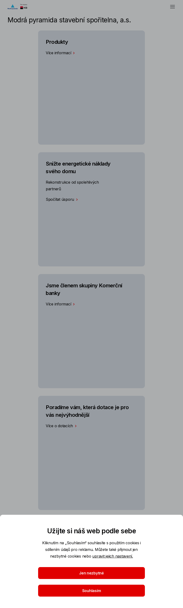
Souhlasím (91, 590)
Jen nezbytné (91, 573)
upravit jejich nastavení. (112, 556)
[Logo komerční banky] (20, 6)
